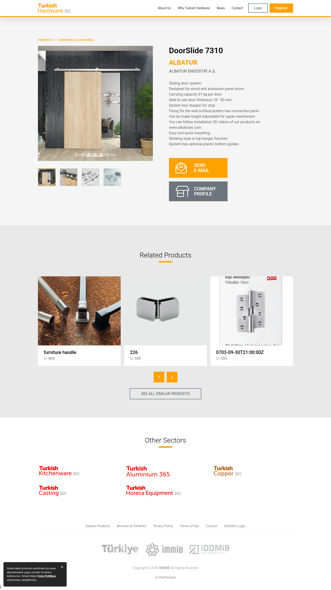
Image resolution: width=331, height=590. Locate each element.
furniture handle (60, 352)
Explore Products (98, 526)
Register (281, 8)
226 (134, 352)
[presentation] (159, 377)
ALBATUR (183, 62)
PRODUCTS (45, 40)
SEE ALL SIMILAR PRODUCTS (165, 393)
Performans (167, 577)
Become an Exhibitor (131, 526)
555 (137, 358)
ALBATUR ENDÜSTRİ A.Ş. (192, 71)
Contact (211, 526)
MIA (51, 358)
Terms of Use (189, 526)
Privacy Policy (163, 526)
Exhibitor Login (234, 526)
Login (258, 8)
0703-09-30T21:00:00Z (240, 352)
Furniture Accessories (76, 40)
